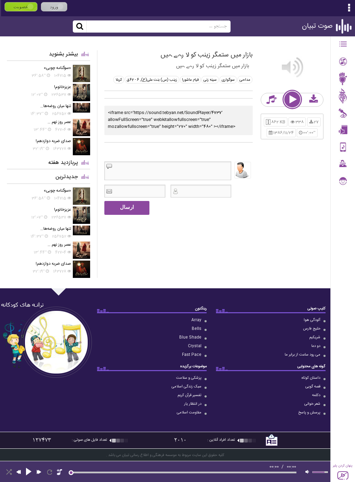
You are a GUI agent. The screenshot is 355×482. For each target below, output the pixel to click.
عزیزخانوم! (62, 87)
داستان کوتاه (311, 378)
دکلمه (316, 395)
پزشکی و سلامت (188, 378)
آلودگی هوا (312, 320)
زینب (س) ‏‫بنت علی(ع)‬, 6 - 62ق (152, 80)
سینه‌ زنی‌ (210, 80)
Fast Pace (191, 355)
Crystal (194, 346)
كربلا (118, 80)
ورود (54, 6)
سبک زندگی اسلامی (186, 387)
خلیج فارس (311, 329)
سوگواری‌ (228, 80)
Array (196, 320)
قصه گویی (312, 387)
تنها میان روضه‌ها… (55, 106)
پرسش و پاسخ (309, 413)
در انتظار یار (192, 404)
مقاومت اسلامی (189, 413)
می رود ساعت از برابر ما (302, 355)
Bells (196, 329)
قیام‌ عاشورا (190, 80)
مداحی (245, 80)
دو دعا (315, 346)
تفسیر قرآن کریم (189, 395)
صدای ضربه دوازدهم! (53, 141)
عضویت (21, 6)
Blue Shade (190, 337)
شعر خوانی (312, 404)
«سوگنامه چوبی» (57, 68)
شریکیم (314, 337)
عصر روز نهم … (59, 122)
